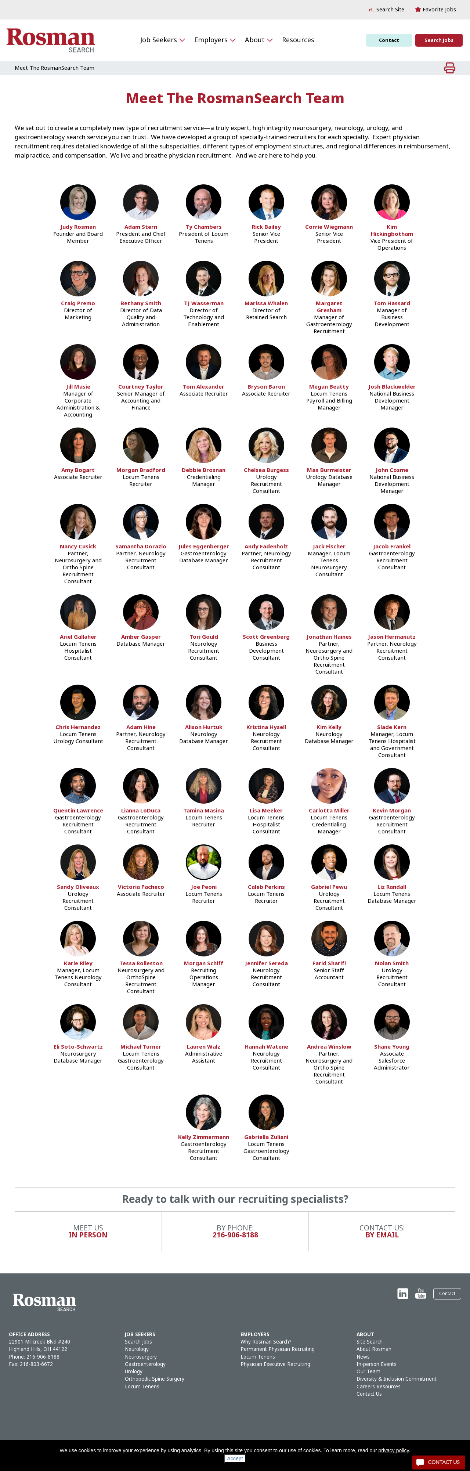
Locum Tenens (142, 1386)
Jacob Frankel (392, 546)
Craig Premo (78, 303)
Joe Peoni (204, 887)
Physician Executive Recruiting (275, 1364)
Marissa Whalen (266, 303)
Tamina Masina (203, 810)
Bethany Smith (140, 303)
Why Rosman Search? (266, 1341)
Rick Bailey (266, 227)
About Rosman (374, 1349)
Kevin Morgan (392, 810)
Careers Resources (379, 1386)
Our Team (368, 1371)
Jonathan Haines (329, 637)
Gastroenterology (145, 1364)
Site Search (370, 1341)
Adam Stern (140, 227)
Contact (389, 40)
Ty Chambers (203, 227)
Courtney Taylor (140, 386)
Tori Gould (203, 637)
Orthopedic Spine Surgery (154, 1379)
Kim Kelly (329, 727)
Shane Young (391, 1046)
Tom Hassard (392, 303)
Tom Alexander (203, 386)
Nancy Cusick (78, 546)
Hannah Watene (266, 1046)
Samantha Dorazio (140, 546)
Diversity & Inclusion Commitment (397, 1379)
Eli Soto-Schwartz (78, 1046)
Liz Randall (391, 887)
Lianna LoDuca (140, 810)
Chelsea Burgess (266, 470)
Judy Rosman (78, 227)
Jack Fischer (329, 546)
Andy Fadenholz (266, 546)
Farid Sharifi (329, 963)
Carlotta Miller (329, 810)
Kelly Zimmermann (203, 1137)
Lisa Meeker (266, 810)
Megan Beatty (329, 386)
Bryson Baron (266, 386)
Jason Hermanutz (392, 637)
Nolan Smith (392, 963)
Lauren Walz (203, 1046)
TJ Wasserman (204, 303)
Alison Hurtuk (204, 727)
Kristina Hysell (266, 727)
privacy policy (394, 1450)
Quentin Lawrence (78, 810)
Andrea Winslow (329, 1046)
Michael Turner (140, 1046)
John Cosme (392, 470)
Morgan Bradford (140, 470)
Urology (133, 1371)
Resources (298, 40)
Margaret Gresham (329, 307)
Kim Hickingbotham (392, 231)
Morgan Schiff (203, 963)
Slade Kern (391, 727)
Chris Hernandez (78, 727)
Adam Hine (141, 727)
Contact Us (369, 1394)
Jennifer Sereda (266, 963)
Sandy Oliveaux (78, 887)
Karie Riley (78, 963)
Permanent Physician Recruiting (278, 1349)
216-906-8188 (42, 1356)
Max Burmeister (329, 470)
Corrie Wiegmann (329, 227)
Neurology (137, 1349)
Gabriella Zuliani (266, 1137)
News (363, 1356)
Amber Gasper (141, 637)
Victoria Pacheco (141, 887)
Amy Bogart (78, 470)
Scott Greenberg (266, 637)
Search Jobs (438, 40)
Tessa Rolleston (141, 963)
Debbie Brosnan (203, 470)
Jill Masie (78, 386)
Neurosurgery (141, 1356)
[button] (386, 10)
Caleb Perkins (266, 887)
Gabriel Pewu (329, 887)
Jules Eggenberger (203, 546)
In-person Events (377, 1364)
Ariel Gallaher (78, 637)
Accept (235, 1458)
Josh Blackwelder (392, 386)
